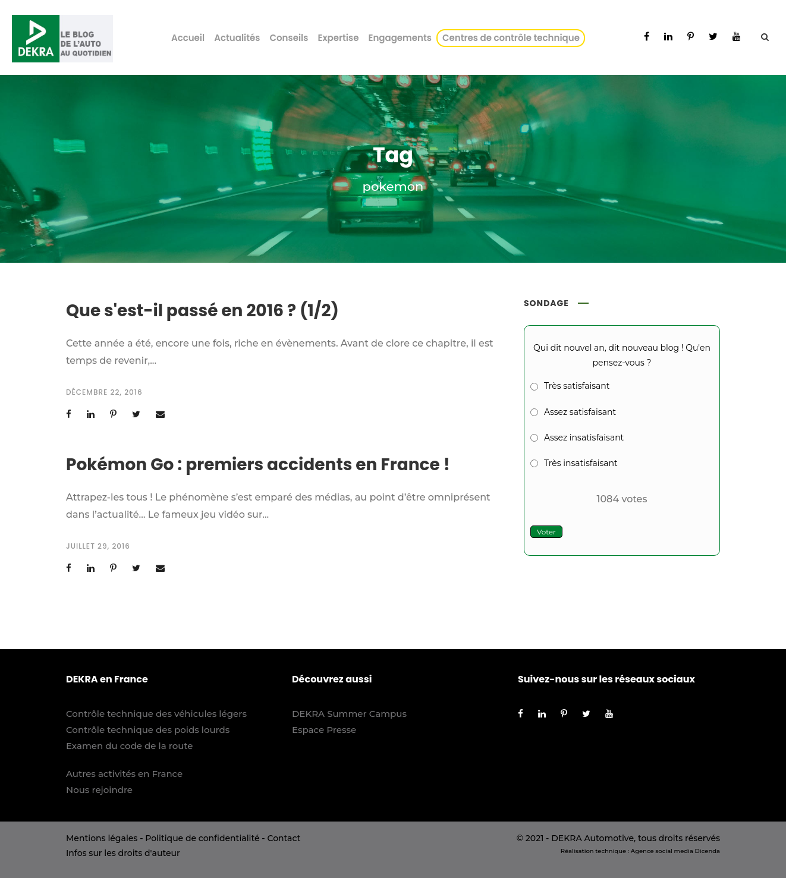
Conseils (288, 38)
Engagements (400, 38)
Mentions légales (101, 838)
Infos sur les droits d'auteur (123, 853)
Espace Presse (324, 729)
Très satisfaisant (576, 385)
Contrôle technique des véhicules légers (156, 713)
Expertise (338, 38)
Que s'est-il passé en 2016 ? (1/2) (202, 310)
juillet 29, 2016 (98, 546)
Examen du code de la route (129, 745)
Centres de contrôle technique (513, 38)
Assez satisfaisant (580, 412)
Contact (283, 838)
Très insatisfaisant (581, 463)
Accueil (188, 38)
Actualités (237, 38)
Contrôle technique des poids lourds (147, 729)
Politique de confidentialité (202, 838)
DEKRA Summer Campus (349, 713)
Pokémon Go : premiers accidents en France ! (258, 464)
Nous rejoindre (99, 789)
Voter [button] (546, 531)
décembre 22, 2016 (104, 392)
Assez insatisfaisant (584, 437)
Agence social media (662, 851)
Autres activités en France (124, 773)
